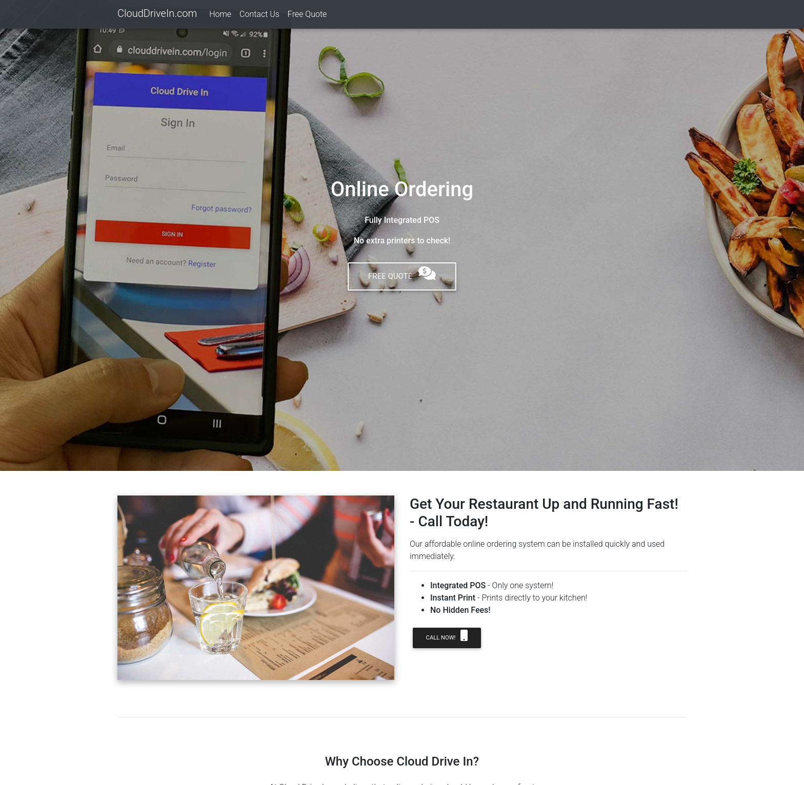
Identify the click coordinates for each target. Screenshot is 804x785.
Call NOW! (447, 635)
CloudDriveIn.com (157, 15)
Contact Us (259, 16)
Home (220, 16)
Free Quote (307, 16)
